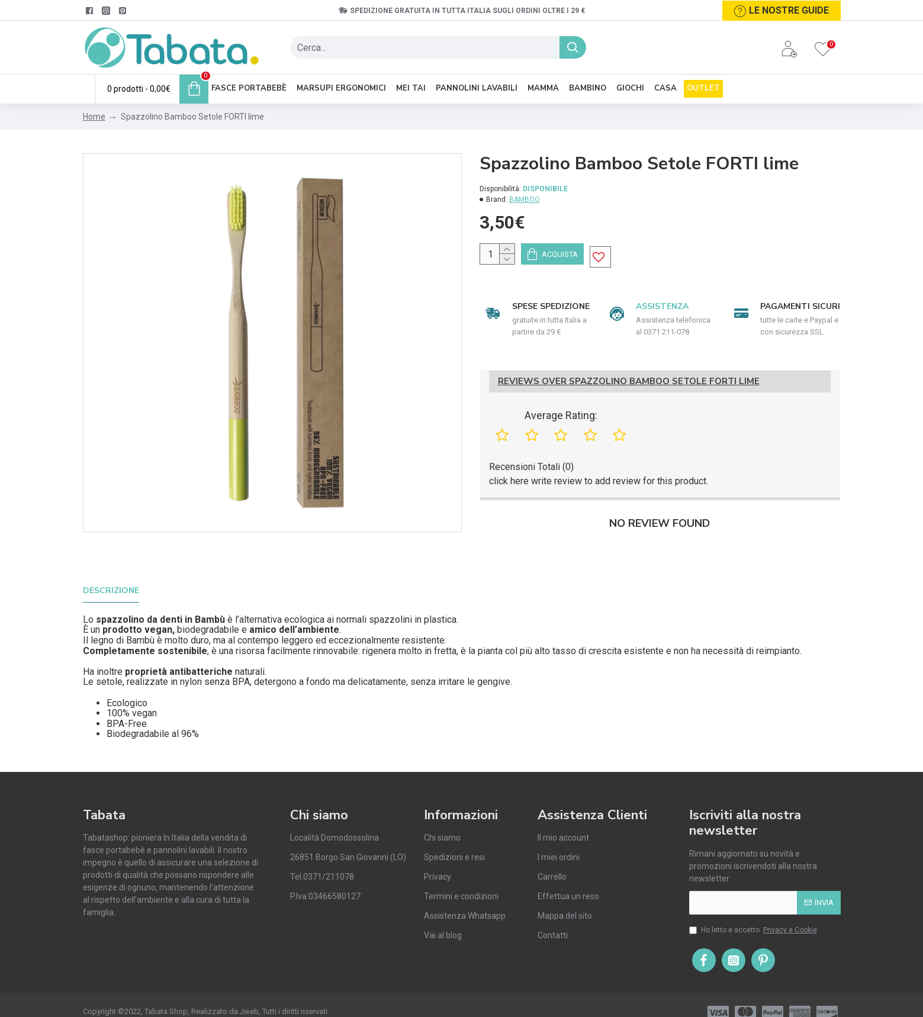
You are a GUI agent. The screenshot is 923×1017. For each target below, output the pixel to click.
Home (94, 116)
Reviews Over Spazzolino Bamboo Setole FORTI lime (629, 395)
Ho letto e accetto (754, 914)
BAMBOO (524, 199)
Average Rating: (561, 429)
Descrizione (111, 589)
